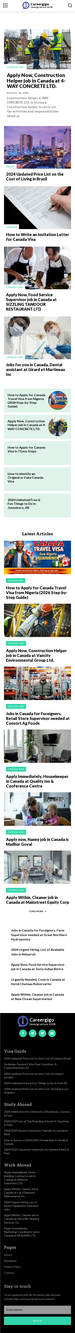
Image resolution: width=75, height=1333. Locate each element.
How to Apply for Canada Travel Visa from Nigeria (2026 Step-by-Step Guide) (26, 400)
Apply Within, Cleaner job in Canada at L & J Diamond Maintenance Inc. (21, 1192)
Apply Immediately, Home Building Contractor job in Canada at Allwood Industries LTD (20, 1178)
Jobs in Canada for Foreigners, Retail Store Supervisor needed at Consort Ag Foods (38, 718)
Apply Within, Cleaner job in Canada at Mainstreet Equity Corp (37, 900)
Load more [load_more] (37, 911)
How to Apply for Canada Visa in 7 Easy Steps (26, 449)
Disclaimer (10, 1260)
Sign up (37, 1320)
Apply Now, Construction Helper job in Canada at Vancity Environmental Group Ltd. (36, 655)
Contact (9, 1272)
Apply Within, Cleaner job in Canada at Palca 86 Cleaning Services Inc (21, 1218)
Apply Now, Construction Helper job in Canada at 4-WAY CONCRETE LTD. (36, 80)
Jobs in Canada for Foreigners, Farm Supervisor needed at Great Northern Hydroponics (39, 934)
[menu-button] (5, 5)
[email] (37, 1310)
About (8, 1254)
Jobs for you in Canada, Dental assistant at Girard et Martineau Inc (35, 369)
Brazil (10, 166)
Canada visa (15, 67)
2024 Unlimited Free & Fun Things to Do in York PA (35, 1083)
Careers (11, 226)
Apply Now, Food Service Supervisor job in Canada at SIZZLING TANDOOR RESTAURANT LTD (31, 301)
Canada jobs (14, 287)
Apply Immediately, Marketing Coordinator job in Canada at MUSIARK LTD (22, 1232)
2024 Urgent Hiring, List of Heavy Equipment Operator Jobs (21, 1205)
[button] (70, 5)
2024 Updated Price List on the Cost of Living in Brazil (35, 176)
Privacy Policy (12, 1266)
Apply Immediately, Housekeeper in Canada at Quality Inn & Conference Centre (37, 781)
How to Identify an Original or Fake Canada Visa (25, 477)
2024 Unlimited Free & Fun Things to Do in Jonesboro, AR (24, 503)
